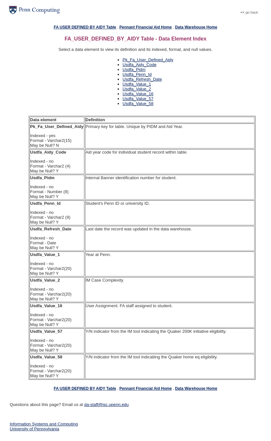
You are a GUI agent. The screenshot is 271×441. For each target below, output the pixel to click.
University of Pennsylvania (34, 428)
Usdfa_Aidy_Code (140, 64)
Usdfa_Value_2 (137, 89)
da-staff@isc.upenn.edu (106, 404)
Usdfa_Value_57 (138, 98)
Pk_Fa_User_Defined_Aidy (148, 59)
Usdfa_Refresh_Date (142, 79)
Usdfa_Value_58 (138, 103)
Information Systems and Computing (44, 424)
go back (251, 12)
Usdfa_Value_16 (138, 93)
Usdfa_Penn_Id (137, 74)
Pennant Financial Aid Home (145, 27)
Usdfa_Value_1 (137, 84)
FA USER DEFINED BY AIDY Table (85, 27)
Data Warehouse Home (196, 27)
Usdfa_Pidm (134, 69)
